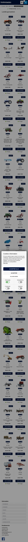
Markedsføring (20, 281)
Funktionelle (7, 287)
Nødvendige (7, 281)
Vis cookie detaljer (14, 276)
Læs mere (5, 263)
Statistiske (20, 287)
